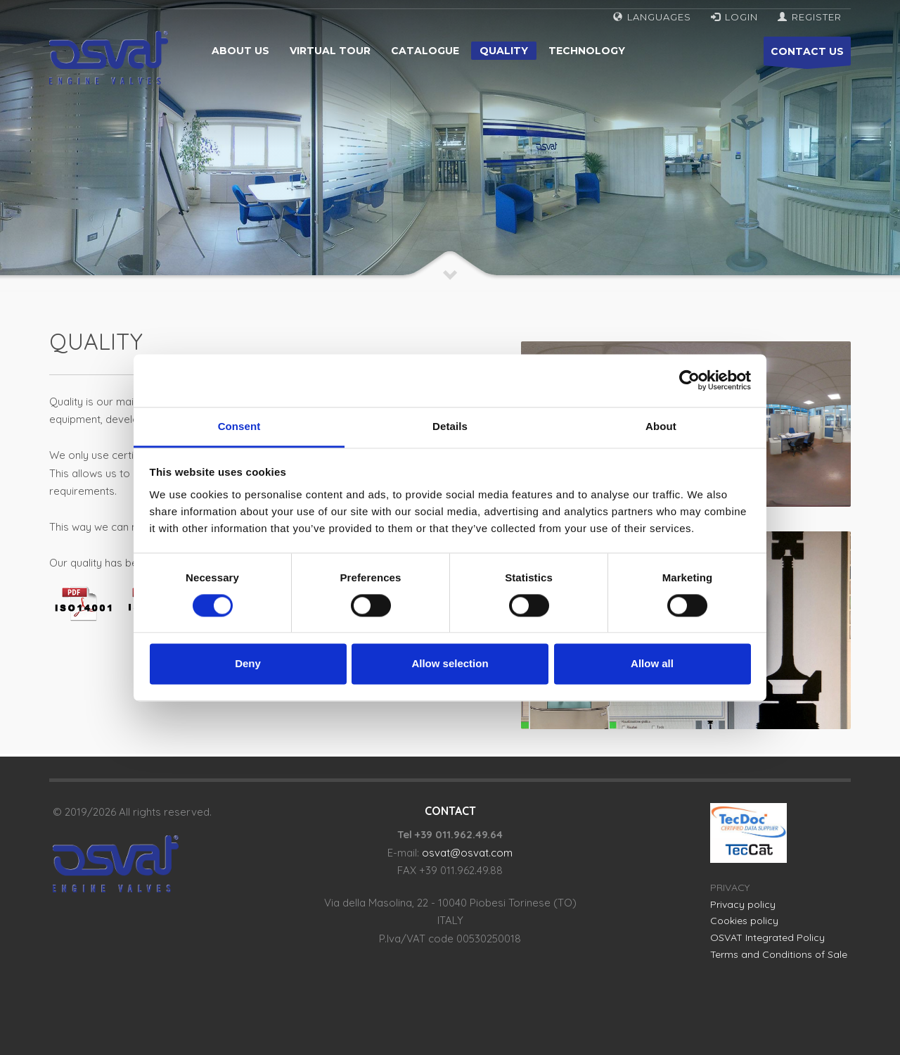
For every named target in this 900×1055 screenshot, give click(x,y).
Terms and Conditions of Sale (778, 954)
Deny (248, 664)
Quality (504, 50)
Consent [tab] (239, 426)
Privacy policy (743, 904)
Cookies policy (744, 920)
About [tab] (660, 426)
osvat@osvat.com (467, 852)
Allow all (652, 664)
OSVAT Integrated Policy (767, 937)
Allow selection (449, 664)
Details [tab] (450, 426)
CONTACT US (807, 55)
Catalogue (425, 50)
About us (240, 50)
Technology (586, 50)
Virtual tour (330, 50)
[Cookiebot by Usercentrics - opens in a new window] (689, 380)
